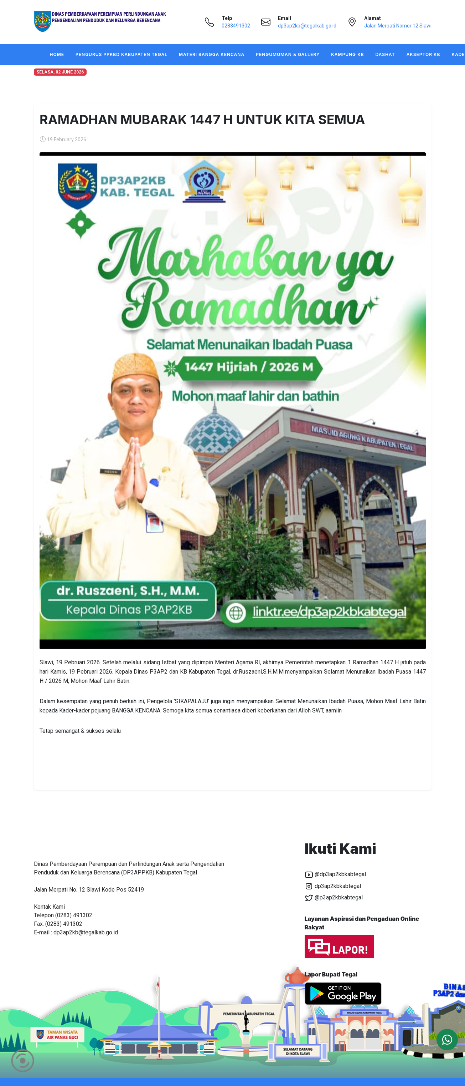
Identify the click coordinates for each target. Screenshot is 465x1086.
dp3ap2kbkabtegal (333, 886)
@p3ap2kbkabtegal (334, 898)
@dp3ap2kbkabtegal (335, 875)
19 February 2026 (66, 139)
